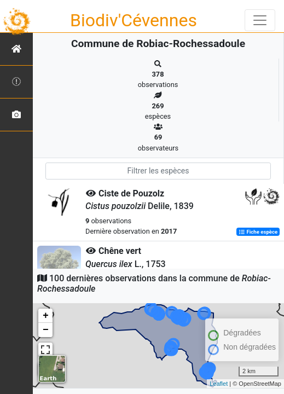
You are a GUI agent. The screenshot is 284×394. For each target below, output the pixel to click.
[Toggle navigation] (260, 20)
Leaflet (219, 383)
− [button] (46, 330)
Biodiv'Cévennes (133, 20)
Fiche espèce (258, 232)
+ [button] (46, 315)
